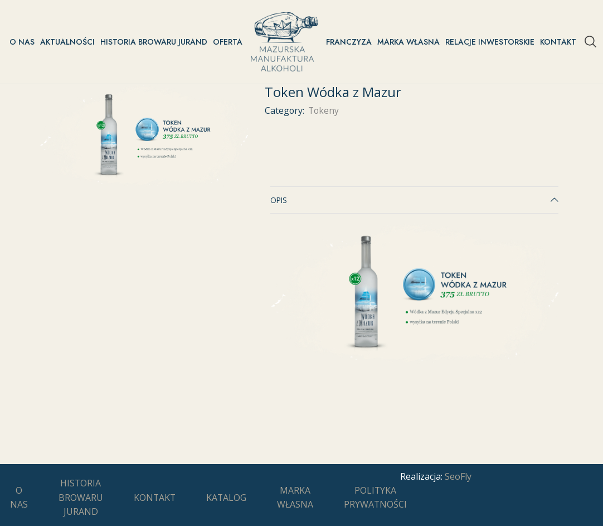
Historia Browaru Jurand (153, 41)
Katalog (226, 497)
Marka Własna (408, 41)
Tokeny (323, 110)
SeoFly (458, 476)
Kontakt (558, 41)
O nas (22, 41)
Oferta (227, 41)
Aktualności (67, 41)
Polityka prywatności (375, 497)
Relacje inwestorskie (489, 41)
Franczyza (349, 41)
